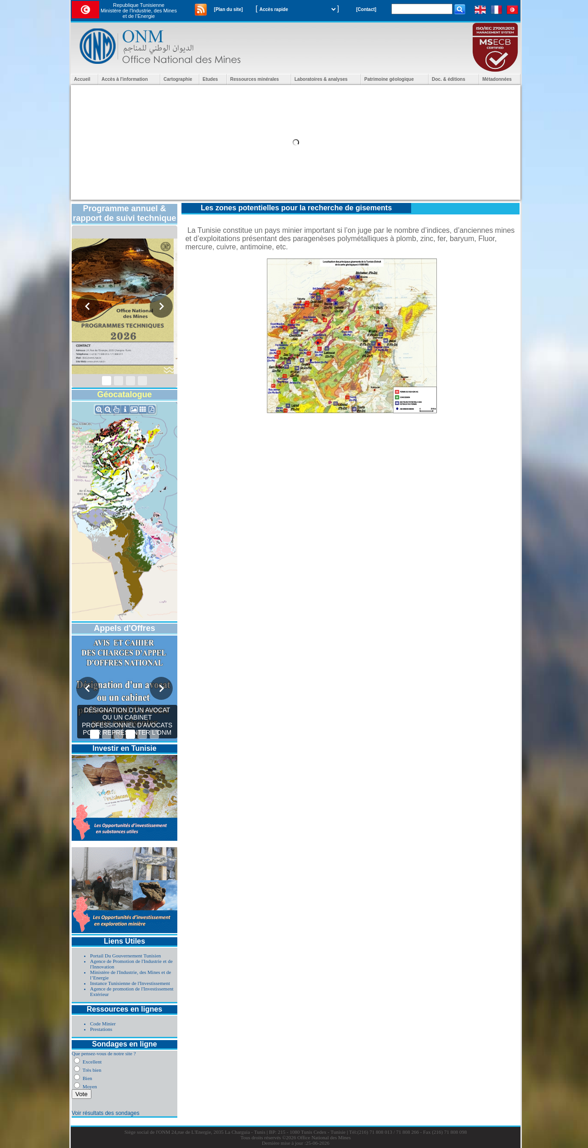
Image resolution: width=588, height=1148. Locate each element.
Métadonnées (497, 79)
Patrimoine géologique (389, 79)
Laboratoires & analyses (321, 79)
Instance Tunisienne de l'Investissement (130, 983)
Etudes (210, 79)
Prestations (101, 1029)
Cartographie (178, 79)
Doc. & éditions (448, 79)
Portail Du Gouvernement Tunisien (125, 955)
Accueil (82, 79)
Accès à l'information (125, 79)
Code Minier (103, 1023)
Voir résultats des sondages (105, 1113)
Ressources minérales (254, 79)
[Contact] (366, 9)
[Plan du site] (228, 9)
